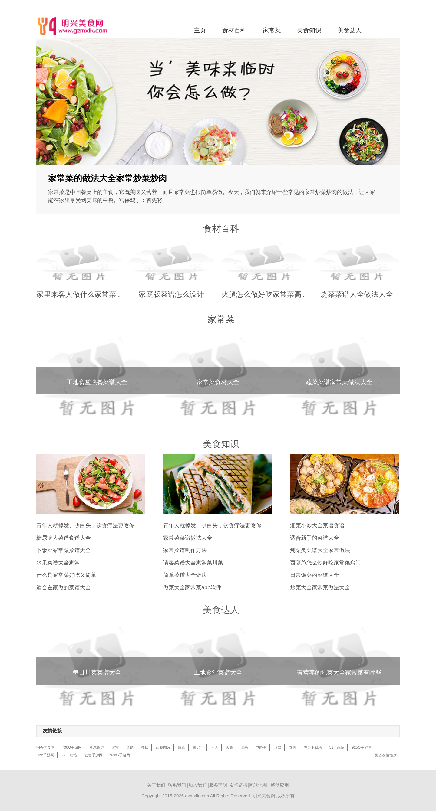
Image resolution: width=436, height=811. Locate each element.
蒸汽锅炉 (96, 747)
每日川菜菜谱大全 (97, 672)
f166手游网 (45, 755)
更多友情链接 (386, 755)
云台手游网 (93, 755)
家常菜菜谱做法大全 (187, 538)
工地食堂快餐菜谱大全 (97, 382)
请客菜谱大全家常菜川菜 (193, 563)
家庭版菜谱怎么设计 (171, 294)
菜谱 (130, 747)
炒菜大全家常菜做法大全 (320, 587)
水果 (244, 747)
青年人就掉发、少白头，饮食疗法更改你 (85, 525)
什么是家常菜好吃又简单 (66, 575)
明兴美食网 (45, 747)
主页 (200, 30)
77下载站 (69, 755)
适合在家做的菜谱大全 (63, 587)
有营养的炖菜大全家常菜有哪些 (339, 672)
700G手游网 (72, 747)
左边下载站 (313, 747)
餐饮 (144, 747)
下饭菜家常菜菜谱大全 (63, 550)
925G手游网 (362, 747)
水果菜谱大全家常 (58, 563)
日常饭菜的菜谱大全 (314, 575)
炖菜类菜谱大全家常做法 (320, 550)
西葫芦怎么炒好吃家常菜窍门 (325, 563)
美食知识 (309, 30)
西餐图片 (163, 747)
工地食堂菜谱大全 (218, 672)
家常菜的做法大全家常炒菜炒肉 (107, 178)
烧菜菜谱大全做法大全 (356, 294)
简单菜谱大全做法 (185, 575)
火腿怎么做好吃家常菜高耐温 (269, 294)
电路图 (261, 747)
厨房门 (198, 747)
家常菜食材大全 (218, 382)
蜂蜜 (181, 747)
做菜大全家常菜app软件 (192, 587)
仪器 (277, 747)
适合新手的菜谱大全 (314, 538)
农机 (292, 747)
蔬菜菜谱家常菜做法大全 (339, 382)
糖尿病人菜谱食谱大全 (63, 538)
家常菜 (272, 30)
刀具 (214, 747)
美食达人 (350, 30)
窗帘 (115, 747)
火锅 (229, 747)
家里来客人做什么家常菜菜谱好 (87, 294)
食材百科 (234, 30)
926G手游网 (120, 755)
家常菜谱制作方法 (185, 550)
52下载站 (336, 747)
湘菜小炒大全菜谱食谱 (317, 525)
